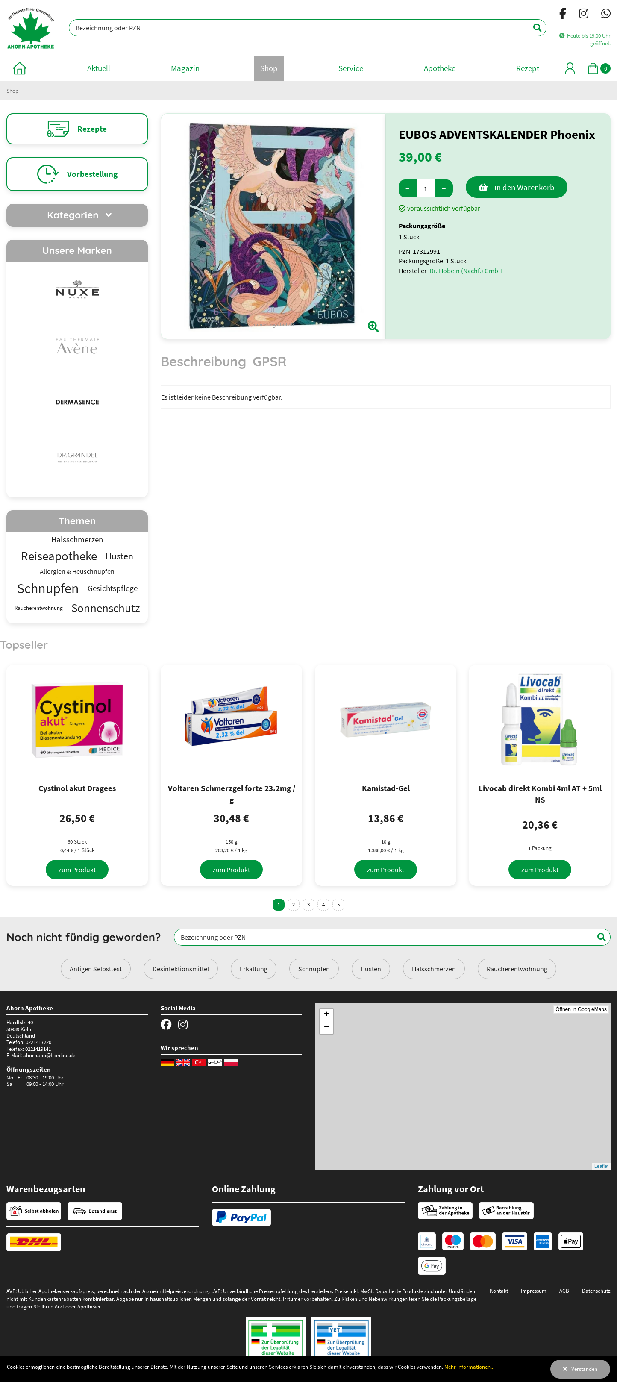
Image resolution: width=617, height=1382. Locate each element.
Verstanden (584, 1368)
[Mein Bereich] (570, 68)
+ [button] (326, 1015)
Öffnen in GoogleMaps (581, 1009)
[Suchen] (532, 27)
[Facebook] (562, 15)
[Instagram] (583, 15)
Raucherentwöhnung (517, 968)
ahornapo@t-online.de (49, 1055)
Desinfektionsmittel (181, 968)
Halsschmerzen (434, 968)
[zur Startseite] (19, 68)
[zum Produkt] (77, 869)
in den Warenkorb (524, 187)
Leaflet (601, 1166)
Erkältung (253, 968)
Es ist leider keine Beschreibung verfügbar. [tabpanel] (221, 397)
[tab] (203, 365)
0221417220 (38, 1041)
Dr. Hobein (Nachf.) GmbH (465, 270)
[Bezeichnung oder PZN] (307, 27)
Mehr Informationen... (469, 1366)
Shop (12, 90)
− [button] (326, 1027)
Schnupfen (314, 968)
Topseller (24, 644)
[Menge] (426, 188)
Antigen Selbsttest (96, 968)
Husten (371, 968)
